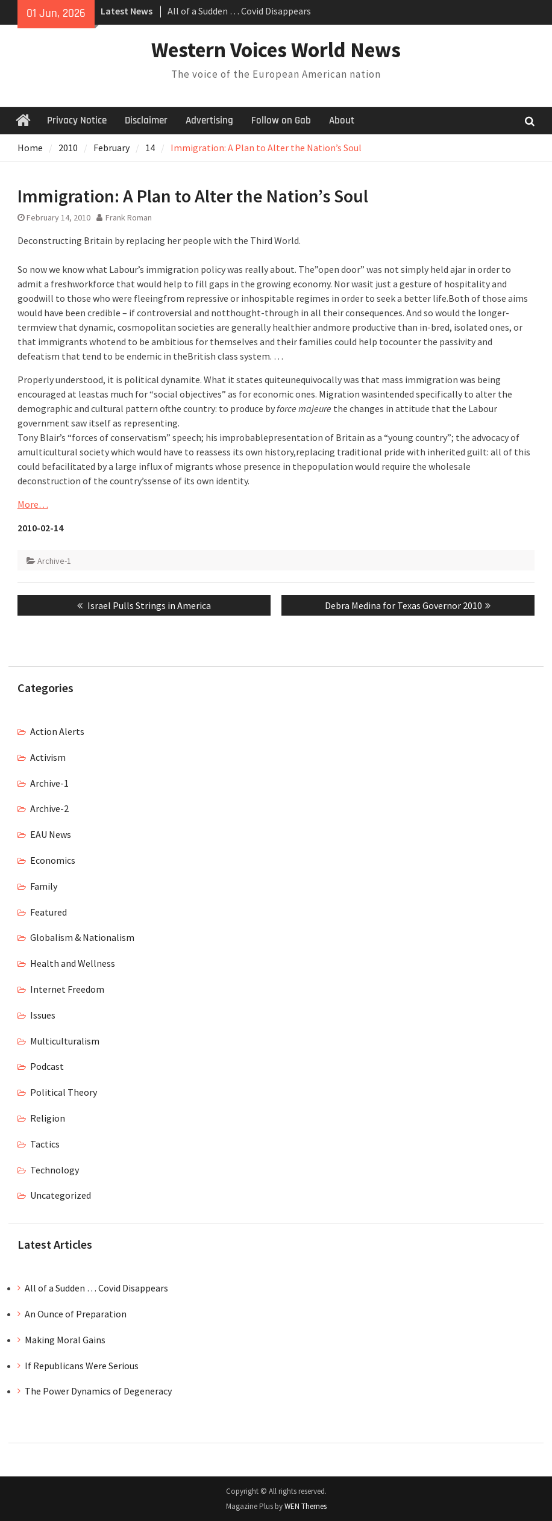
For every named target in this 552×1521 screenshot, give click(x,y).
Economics (52, 860)
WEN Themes (305, 1506)
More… (32, 504)
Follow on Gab (281, 120)
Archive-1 (54, 560)
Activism (48, 757)
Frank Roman (128, 217)
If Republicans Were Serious (82, 1366)
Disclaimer (146, 120)
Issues (42, 1015)
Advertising (209, 120)
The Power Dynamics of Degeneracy (98, 1391)
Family (43, 886)
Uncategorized (60, 1195)
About (341, 120)
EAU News (50, 834)
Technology (54, 1170)
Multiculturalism (64, 1041)
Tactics (45, 1144)
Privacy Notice (77, 120)
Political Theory (63, 1092)
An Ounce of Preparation (76, 1314)
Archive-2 (49, 808)
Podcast (47, 1066)
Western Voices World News (276, 50)
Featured (48, 912)
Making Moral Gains (65, 1340)
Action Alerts (57, 731)
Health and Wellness (72, 963)
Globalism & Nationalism (82, 937)
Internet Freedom (67, 989)
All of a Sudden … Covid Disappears (239, 11)
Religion (47, 1118)
